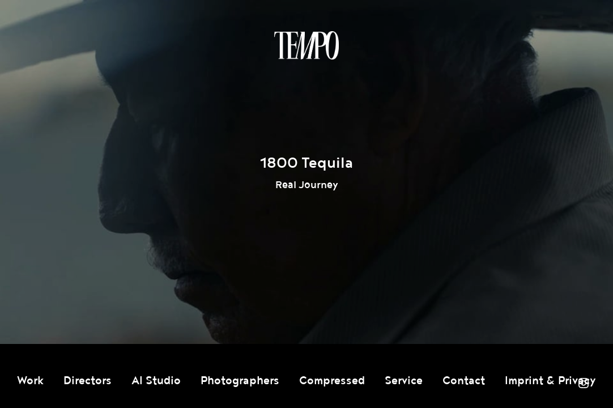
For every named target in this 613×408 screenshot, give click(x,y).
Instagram (583, 383)
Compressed (332, 381)
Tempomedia (306, 45)
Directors (87, 381)
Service (404, 381)
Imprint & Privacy (550, 381)
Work (30, 381)
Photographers (240, 381)
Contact (463, 381)
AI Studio (156, 381)
